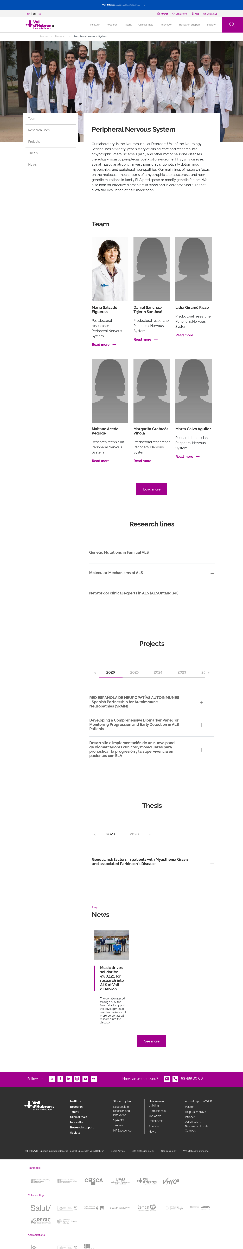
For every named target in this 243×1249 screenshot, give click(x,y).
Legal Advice (118, 1151)
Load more (152, 489)
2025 (134, 672)
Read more (101, 345)
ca (28, 14)
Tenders (118, 1125)
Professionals (157, 1111)
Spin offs (118, 1120)
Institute (75, 1101)
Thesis (33, 153)
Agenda (154, 1126)
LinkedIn (69, 1078)
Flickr (94, 1078)
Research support (189, 24)
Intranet (190, 1117)
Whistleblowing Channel (196, 1151)
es (40, 14)
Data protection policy (143, 1151)
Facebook (60, 1078)
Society (211, 24)
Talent (128, 24)
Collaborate (156, 1121)
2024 (158, 672)
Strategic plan (122, 1101)
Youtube (85, 1078)
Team (32, 118)
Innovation (166, 24)
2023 (182, 672)
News (32, 164)
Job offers (155, 1116)
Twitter (52, 1078)
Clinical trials (145, 24)
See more (151, 1041)
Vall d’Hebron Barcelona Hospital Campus (197, 1126)
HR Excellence (122, 1130)
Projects (34, 141)
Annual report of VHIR (199, 1101)
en (34, 14)
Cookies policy (168, 1151)
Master (189, 1106)
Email (167, 1078)
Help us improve (195, 1112)
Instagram (77, 1078)
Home (44, 36)
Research (112, 24)
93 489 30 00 (192, 1078)
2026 (110, 672)
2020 (134, 834)
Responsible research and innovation (121, 1111)
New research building (157, 1103)
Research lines (39, 130)
